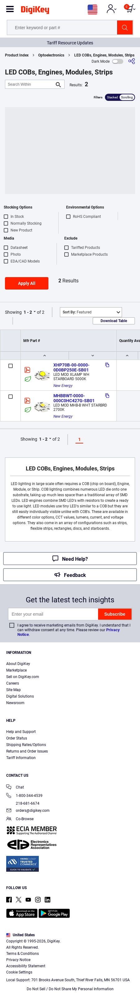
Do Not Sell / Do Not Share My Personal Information (70, 989)
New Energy (63, 386)
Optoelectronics (51, 55)
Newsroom (15, 703)
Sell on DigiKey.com (22, 677)
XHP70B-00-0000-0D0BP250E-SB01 (71, 367)
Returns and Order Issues (27, 751)
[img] (35, 11)
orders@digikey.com (28, 811)
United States (20, 935)
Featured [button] (77, 312)
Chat (15, 788)
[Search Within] (29, 84)
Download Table (114, 321)
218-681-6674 (22, 803)
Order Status (16, 738)
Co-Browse (20, 819)
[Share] (131, 61)
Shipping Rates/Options (26, 745)
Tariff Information (21, 758)
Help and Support (21, 732)
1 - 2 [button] (28, 312)
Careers (12, 683)
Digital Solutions (20, 696)
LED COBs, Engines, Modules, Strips (104, 55)
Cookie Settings (19, 972)
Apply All (26, 283)
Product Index (17, 55)
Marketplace (16, 670)
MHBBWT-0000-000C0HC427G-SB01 (74, 398)
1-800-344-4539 (24, 796)
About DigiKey (18, 664)
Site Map (13, 690)
